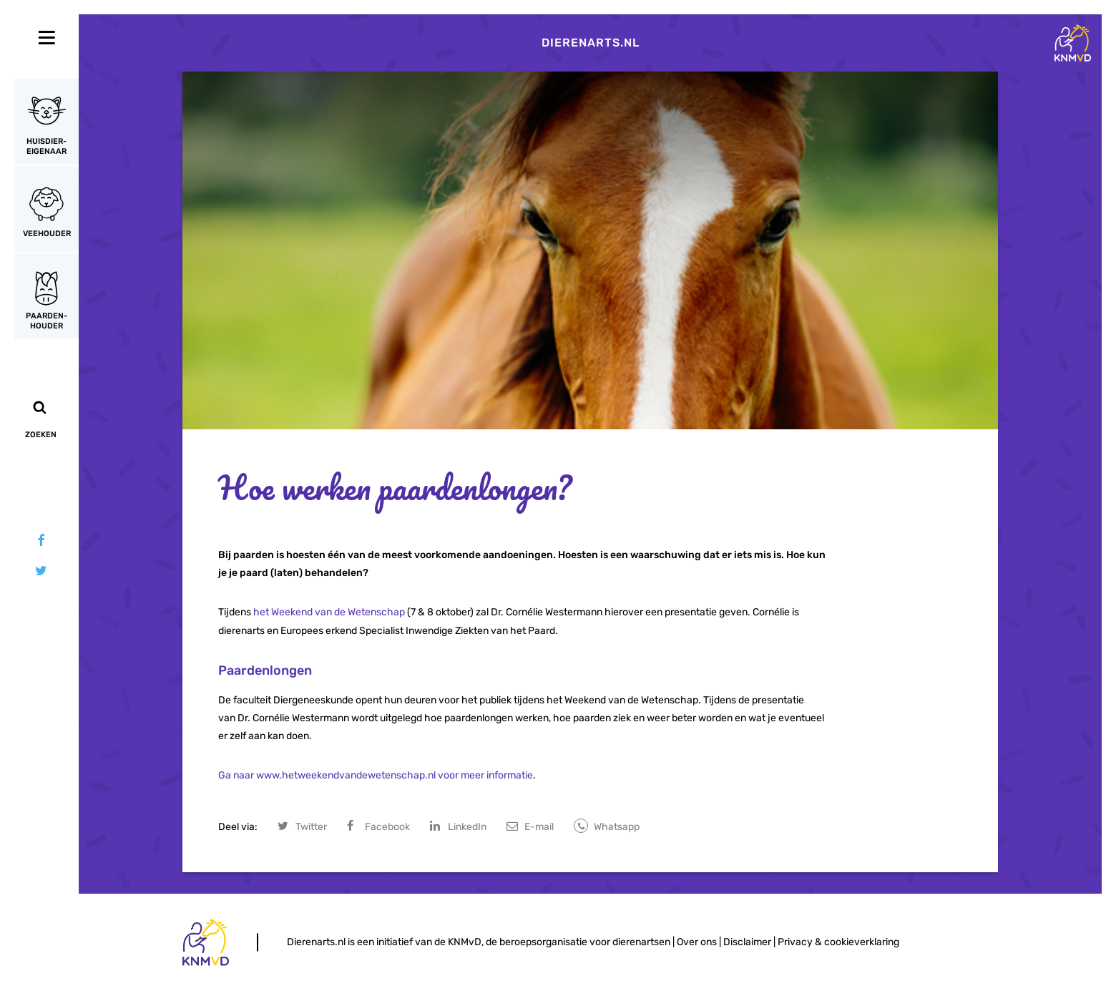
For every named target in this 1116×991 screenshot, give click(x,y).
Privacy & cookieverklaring (838, 942)
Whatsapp (617, 827)
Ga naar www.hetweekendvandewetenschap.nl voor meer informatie (375, 775)
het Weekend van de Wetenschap (329, 612)
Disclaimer (747, 942)
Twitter (311, 827)
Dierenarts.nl (591, 42)
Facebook (387, 827)
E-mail (539, 827)
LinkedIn (467, 827)
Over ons (697, 942)
